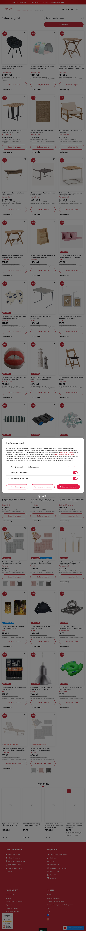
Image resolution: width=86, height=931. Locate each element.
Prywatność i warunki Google (64, 454)
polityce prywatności (66, 452)
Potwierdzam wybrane (17, 487)
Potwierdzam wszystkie (68, 487)
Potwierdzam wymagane (42, 487)
